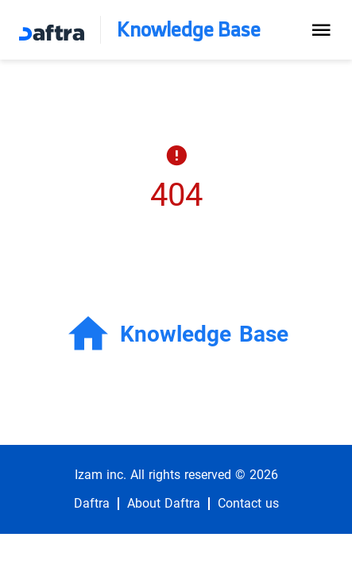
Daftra (92, 503)
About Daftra (163, 503)
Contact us (248, 503)
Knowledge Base (189, 30)
